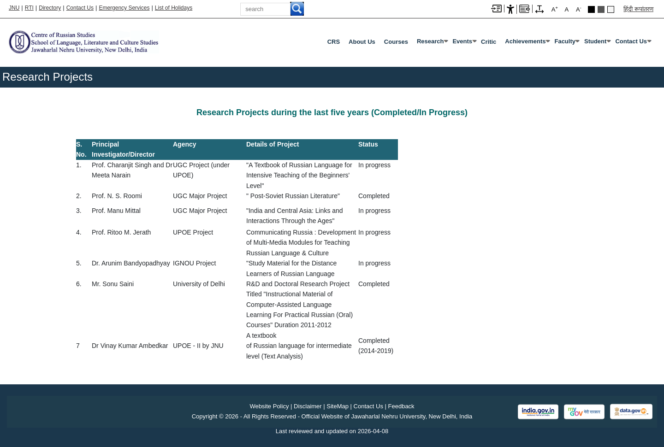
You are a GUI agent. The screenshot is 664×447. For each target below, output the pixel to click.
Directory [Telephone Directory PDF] (50, 8)
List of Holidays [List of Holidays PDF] (173, 8)
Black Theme (591, 9)
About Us (362, 41)
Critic (488, 41)
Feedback (401, 406)
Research (430, 41)
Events (462, 41)
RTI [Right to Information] (29, 8)
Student (595, 41)
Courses (396, 41)
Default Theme (610, 9)
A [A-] (578, 9)
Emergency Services (124, 8)
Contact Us (80, 8)
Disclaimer (308, 406)
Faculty (564, 41)
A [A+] (554, 9)
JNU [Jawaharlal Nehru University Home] (14, 8)
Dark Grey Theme (601, 9)
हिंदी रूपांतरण (638, 9)
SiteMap (337, 406)
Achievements (525, 41)
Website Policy (269, 406)
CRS (333, 41)
